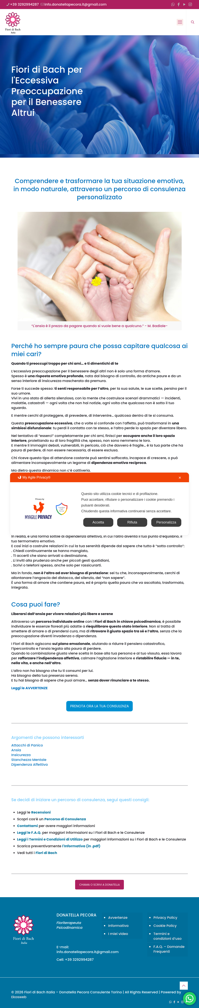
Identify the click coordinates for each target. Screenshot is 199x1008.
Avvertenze (118, 917)
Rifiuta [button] (132, 522)
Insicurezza (21, 754)
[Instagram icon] (190, 4)
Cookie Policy (165, 925)
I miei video (118, 933)
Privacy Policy (165, 917)
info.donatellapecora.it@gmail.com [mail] (76, 4)
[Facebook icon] (179, 4)
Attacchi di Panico (27, 745)
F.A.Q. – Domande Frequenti (169, 949)
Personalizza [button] (166, 522)
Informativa (118, 925)
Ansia (16, 750)
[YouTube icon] (184, 4)
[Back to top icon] (184, 986)
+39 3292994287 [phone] (24, 4)
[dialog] (99, 504)
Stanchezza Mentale (28, 759)
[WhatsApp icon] (173, 4)
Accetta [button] (98, 522)
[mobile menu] (180, 22)
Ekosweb (19, 997)
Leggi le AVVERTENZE (29, 688)
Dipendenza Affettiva (29, 764)
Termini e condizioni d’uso (168, 936)
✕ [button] (179, 478)
